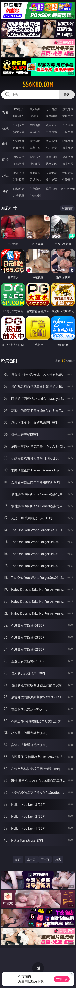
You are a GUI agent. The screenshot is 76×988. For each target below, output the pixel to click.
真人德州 (35, 109)
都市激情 (18, 173)
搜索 (67, 94)
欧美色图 (51, 157)
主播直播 (51, 132)
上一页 (31, 859)
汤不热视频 (68, 189)
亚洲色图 (35, 157)
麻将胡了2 (19, 116)
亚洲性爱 (18, 141)
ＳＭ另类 (67, 132)
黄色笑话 (51, 179)
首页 (18, 859)
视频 (5, 128)
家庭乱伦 (35, 173)
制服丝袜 (18, 148)
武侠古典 (67, 173)
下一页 (45, 859)
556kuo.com (38, 84)
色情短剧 (35, 195)
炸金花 (35, 116)
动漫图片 (67, 157)
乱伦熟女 (51, 148)
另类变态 (67, 148)
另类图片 (67, 164)
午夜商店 (35, 189)
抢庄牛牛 (67, 116)
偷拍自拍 (35, 141)
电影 (5, 144)
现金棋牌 (51, 116)
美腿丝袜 (18, 164)
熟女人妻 (18, 132)
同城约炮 (18, 189)
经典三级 (35, 148)
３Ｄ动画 (67, 125)
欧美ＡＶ (51, 125)
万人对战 (51, 109)
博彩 (5, 112)
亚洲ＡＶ (18, 125)
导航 (5, 191)
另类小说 (35, 179)
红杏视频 (18, 195)
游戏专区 (67, 109)
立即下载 (61, 979)
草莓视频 (51, 189)
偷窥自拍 (18, 157)
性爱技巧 (67, 179)
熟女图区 (51, 164)
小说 (5, 176)
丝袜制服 (35, 132)
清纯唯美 (35, 164)
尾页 (58, 859)
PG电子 (18, 109)
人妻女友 (51, 173)
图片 (5, 160)
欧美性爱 (67, 141)
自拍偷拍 (35, 125)
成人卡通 (51, 141)
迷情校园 (18, 179)
